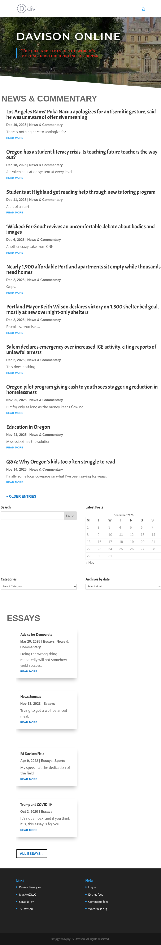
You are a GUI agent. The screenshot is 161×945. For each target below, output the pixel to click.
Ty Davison (26, 909)
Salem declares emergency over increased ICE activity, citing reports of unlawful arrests (81, 349)
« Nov (90, 562)
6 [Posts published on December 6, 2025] (142, 527)
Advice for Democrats (36, 634)
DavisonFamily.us (30, 887)
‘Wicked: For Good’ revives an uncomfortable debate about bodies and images (80, 229)
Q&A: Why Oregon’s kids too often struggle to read (60, 461)
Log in (92, 887)
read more (14, 137)
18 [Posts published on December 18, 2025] (121, 542)
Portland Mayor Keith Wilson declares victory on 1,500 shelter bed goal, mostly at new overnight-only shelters (82, 309)
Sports (60, 761)
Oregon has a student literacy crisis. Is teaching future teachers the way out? (81, 154)
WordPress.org (97, 909)
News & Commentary (46, 125)
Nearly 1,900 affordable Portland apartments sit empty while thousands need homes (83, 269)
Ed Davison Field (32, 753)
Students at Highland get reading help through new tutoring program (81, 192)
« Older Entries (21, 496)
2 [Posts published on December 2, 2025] (99, 527)
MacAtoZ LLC (27, 894)
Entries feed (95, 894)
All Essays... (31, 853)
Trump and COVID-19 (36, 804)
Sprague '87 (26, 902)
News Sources (30, 696)
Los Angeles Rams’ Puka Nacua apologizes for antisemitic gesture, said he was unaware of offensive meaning (81, 114)
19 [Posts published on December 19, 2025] (132, 542)
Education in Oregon (28, 427)
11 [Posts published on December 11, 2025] (121, 535)
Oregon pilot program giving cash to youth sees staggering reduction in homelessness (82, 389)
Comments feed (98, 902)
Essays (49, 641)
